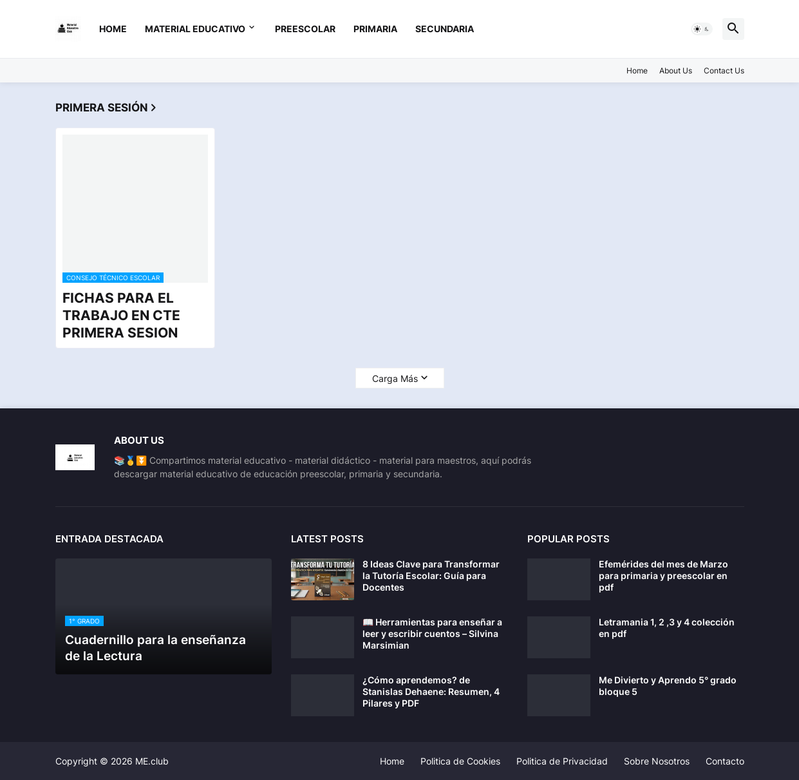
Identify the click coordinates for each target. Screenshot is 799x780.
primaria (375, 28)
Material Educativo (195, 28)
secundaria (444, 28)
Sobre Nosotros (657, 761)
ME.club (152, 761)
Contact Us (724, 70)
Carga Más (395, 378)
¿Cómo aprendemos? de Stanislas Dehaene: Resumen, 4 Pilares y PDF (431, 691)
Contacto (725, 761)
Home (113, 28)
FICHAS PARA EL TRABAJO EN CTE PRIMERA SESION (121, 315)
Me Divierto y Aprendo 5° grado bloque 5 (668, 685)
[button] (702, 29)
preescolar (305, 28)
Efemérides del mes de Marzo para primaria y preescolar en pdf (663, 575)
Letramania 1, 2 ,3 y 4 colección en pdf (667, 627)
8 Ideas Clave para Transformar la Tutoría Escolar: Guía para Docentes (431, 575)
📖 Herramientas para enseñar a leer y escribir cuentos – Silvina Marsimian (432, 633)
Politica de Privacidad (562, 761)
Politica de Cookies (460, 761)
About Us (675, 70)
